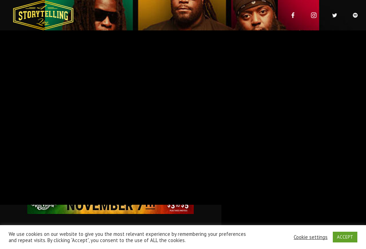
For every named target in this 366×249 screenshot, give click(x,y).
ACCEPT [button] (345, 237)
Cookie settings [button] (311, 237)
